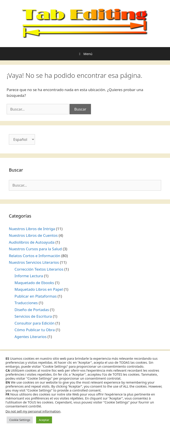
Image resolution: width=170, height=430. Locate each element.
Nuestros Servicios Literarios (34, 262)
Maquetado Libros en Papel (39, 289)
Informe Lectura (29, 275)
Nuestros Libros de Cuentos (33, 235)
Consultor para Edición (35, 323)
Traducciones (26, 302)
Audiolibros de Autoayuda (31, 242)
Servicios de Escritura (33, 316)
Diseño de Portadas (32, 309)
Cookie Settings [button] (19, 420)
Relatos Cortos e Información (34, 255)
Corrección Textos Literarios (39, 269)
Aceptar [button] (44, 420)
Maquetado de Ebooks (34, 282)
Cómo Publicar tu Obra (35, 329)
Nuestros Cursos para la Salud (35, 248)
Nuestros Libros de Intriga (32, 228)
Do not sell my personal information (33, 411)
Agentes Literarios (31, 336)
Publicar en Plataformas (36, 296)
